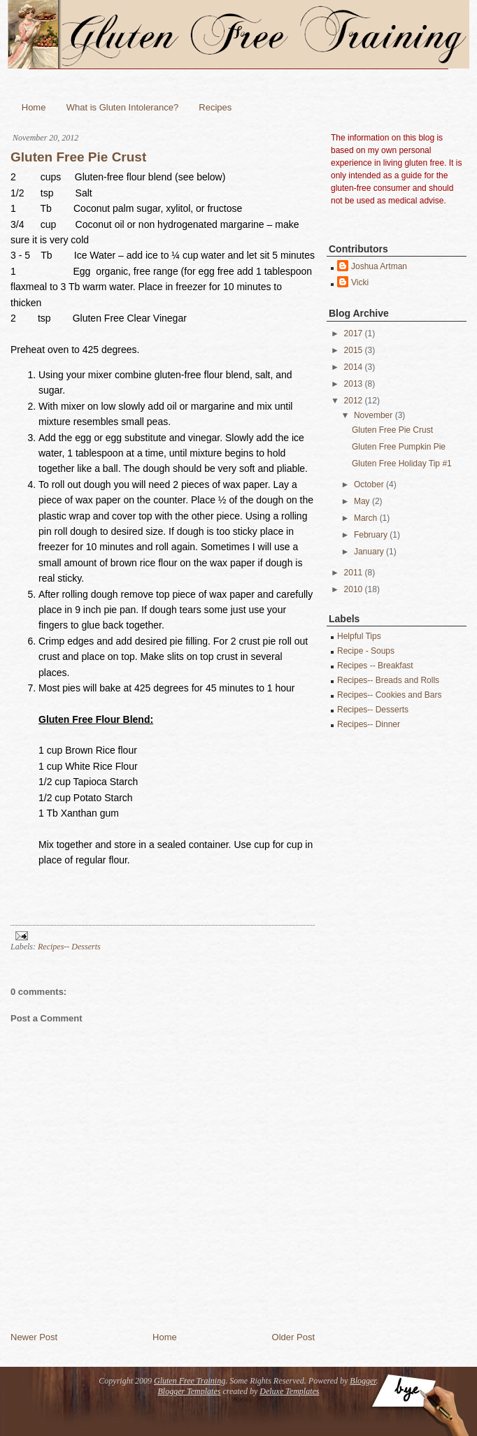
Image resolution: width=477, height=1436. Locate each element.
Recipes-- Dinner (368, 724)
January (369, 552)
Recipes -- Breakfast (375, 665)
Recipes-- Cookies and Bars (389, 695)
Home (34, 107)
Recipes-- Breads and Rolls (388, 680)
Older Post (293, 1337)
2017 (353, 333)
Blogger (363, 1381)
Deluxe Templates (289, 1391)
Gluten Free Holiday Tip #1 (402, 463)
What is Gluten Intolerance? (122, 107)
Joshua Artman (379, 266)
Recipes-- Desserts (69, 947)
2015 (353, 350)
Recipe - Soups (365, 651)
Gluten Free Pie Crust (78, 157)
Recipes (215, 107)
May (362, 501)
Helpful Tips (359, 636)
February (370, 535)
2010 (353, 589)
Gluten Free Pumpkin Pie (399, 447)
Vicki (360, 282)
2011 (353, 572)
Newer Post (33, 1337)
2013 (353, 384)
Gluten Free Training (189, 1381)
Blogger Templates (189, 1391)
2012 (353, 400)
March (365, 518)
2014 (353, 367)
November (373, 415)
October (369, 484)
